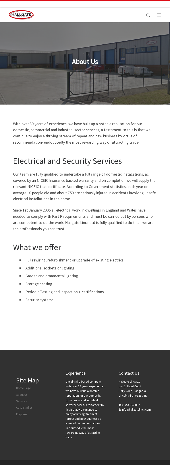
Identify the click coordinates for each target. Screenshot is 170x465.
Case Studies (24, 408)
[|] (21, 14)
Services (21, 401)
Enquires (21, 414)
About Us (21, 395)
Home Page (23, 388)
